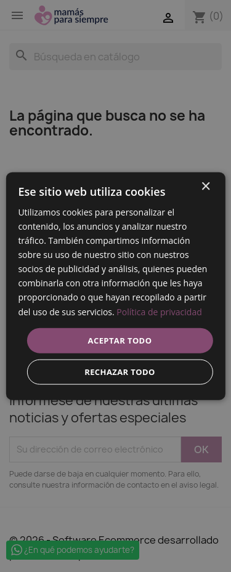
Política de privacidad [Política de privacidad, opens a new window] (158, 311)
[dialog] (115, 286)
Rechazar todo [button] (119, 371)
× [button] (205, 186)
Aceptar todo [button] (120, 339)
